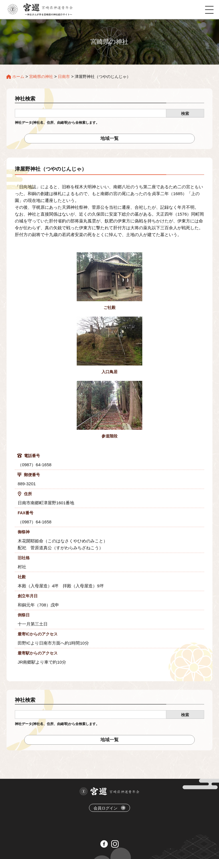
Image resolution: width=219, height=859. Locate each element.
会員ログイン (109, 808)
